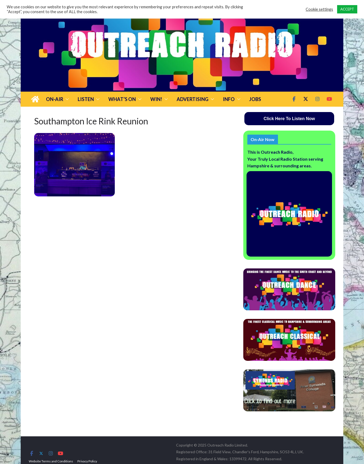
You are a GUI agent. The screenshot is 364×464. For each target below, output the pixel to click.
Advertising (192, 99)
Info (229, 99)
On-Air (54, 99)
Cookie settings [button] (319, 9)
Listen (86, 99)
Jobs (255, 99)
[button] (66, 99)
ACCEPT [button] (347, 9)
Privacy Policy (87, 461)
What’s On (122, 99)
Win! (156, 99)
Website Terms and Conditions (51, 461)
